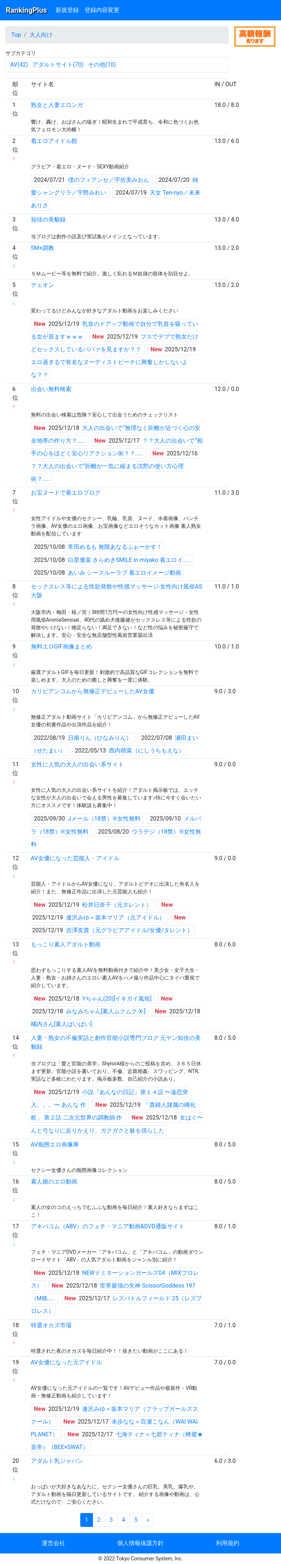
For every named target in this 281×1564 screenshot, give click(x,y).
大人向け (41, 34)
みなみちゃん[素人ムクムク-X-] (106, 1011)
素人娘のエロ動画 (54, 1181)
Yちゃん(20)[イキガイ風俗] (116, 998)
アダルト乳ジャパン (57, 1460)
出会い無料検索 (51, 389)
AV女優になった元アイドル (66, 1362)
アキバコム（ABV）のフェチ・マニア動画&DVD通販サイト (107, 1226)
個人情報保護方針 (140, 1543)
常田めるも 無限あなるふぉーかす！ (115, 546)
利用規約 (227, 1543)
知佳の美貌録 (48, 219)
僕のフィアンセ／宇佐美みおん (108, 179)
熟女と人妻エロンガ (57, 104)
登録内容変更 (102, 10)
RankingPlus (26, 10)
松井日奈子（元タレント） (117, 904)
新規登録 (67, 10)
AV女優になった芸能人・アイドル (75, 858)
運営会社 (53, 1543)
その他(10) (102, 64)
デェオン (42, 285)
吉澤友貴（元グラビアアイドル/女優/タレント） (129, 930)
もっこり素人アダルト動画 (66, 944)
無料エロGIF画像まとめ (61, 646)
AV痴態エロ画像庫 (55, 1144)
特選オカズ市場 (51, 1325)
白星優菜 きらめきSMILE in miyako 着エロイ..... (129, 559)
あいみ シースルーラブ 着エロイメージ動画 (124, 572)
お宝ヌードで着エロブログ (66, 492)
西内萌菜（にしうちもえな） (146, 750)
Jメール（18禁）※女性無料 (104, 818)
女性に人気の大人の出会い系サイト (77, 764)
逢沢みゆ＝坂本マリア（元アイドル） (115, 917)
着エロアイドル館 (54, 140)
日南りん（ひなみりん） (100, 737)
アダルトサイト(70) (58, 64)
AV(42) (19, 64)
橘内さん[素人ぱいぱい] (61, 1024)
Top (16, 34)
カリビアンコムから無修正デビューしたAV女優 (92, 691)
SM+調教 (42, 247)
